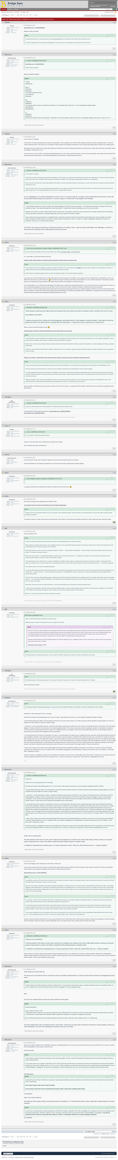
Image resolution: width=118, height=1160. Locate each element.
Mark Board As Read (29, 1157)
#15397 (114, 858)
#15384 (114, 164)
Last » (36, 15)
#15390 (114, 472)
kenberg (7, 697)
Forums (4, 9)
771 (27, 15)
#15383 (114, 134)
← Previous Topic (96, 1133)
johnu (7, 242)
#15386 (114, 301)
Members (10, 9)
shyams (7, 22)
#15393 (114, 609)
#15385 (114, 242)
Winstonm (8, 54)
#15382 (114, 54)
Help (113, 6)
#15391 (114, 496)
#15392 (114, 528)
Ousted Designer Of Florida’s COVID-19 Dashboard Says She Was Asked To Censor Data (48, 331)
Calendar (16, 9)
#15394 (114, 670)
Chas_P (7, 426)
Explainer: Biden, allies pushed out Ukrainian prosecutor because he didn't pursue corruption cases (50, 260)
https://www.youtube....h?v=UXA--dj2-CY (70, 251)
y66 (6, 528)
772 (30, 15)
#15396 (114, 769)
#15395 (114, 697)
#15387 (114, 397)
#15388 (114, 426)
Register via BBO (95, 6)
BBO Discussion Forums (7, 12)
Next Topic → (113, 1133)
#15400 (114, 1039)
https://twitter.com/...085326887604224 (34, 413)
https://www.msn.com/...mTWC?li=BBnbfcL (35, 872)
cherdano (8, 397)
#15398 (114, 930)
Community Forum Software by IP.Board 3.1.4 (105, 1157)
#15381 (114, 22)
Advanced (116, 9)
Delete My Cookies (19, 1157)
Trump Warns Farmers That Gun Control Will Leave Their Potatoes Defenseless (45, 505)
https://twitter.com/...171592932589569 (34, 27)
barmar (7, 454)
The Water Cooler (25, 12)
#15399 (114, 966)
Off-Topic (17, 12)
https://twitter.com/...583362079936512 (60, 411)
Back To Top (5, 1157)
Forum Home (11, 1157)
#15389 (114, 454)
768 (18, 15)
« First (11, 15)
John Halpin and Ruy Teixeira (35, 644)
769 (21, 15)
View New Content (109, 12)
